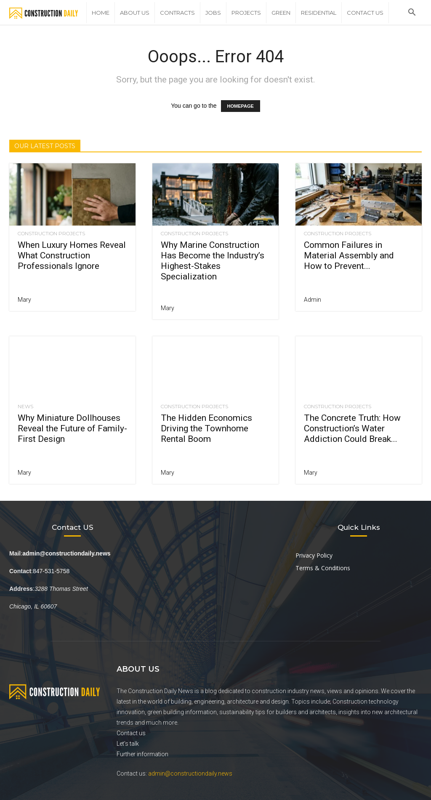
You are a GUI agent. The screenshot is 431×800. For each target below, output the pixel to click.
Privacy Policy (314, 555)
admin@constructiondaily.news (190, 773)
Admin (312, 299)
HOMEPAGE (240, 106)
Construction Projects (51, 233)
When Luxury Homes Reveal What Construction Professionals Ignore (72, 255)
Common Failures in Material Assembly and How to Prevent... (349, 255)
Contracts (177, 12)
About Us (134, 12)
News (25, 406)
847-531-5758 (51, 571)
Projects (246, 12)
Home (100, 12)
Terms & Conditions (322, 568)
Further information (142, 754)
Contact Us (365, 12)
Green (280, 12)
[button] (412, 13)
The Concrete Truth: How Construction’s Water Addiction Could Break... (352, 428)
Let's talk (128, 743)
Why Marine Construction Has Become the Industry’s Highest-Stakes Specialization (212, 261)
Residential (318, 12)
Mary (24, 299)
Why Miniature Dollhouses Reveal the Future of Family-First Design (72, 428)
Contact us (131, 733)
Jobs (213, 12)
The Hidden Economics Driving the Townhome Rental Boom (206, 428)
